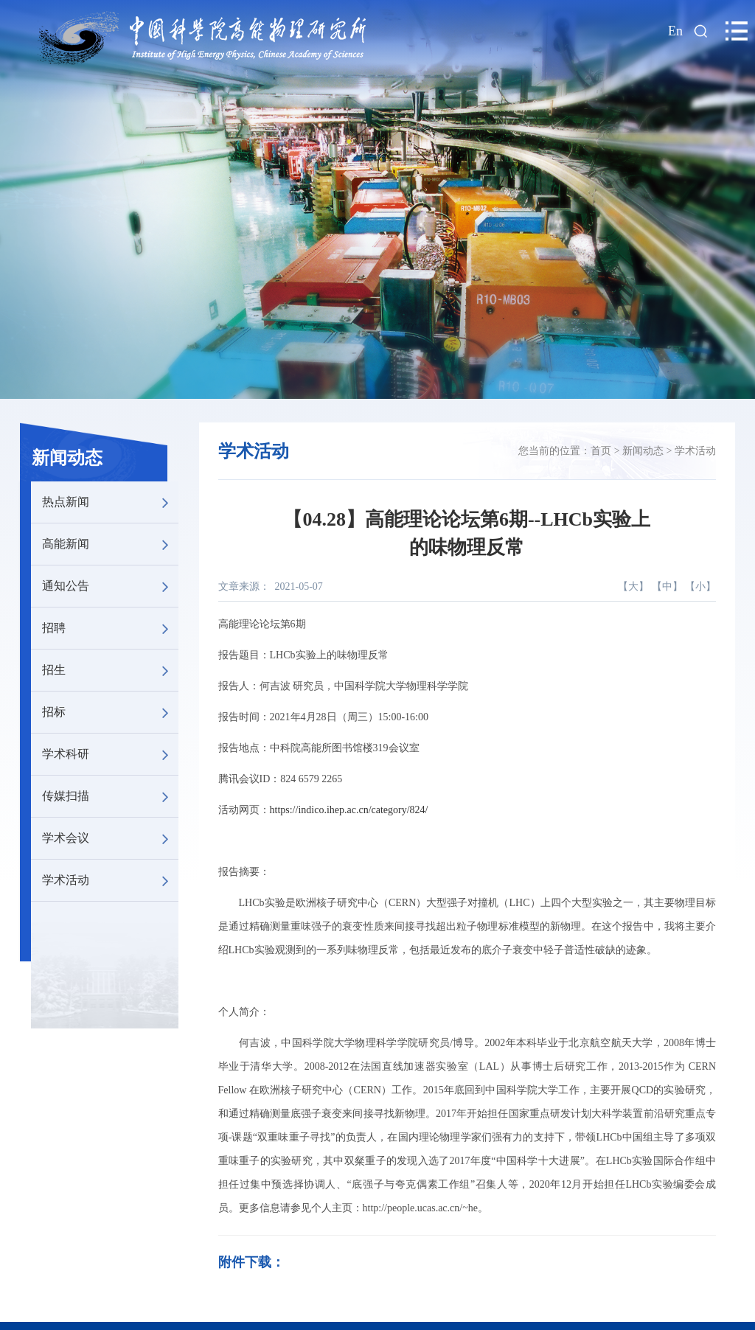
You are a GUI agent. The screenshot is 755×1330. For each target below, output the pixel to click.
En (675, 31)
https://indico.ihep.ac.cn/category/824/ (349, 809)
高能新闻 (110, 544)
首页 (601, 450)
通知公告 (110, 586)
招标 (110, 712)
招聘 (110, 628)
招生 (110, 670)
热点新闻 (110, 502)
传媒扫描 (110, 796)
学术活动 (110, 880)
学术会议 (110, 838)
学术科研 (110, 754)
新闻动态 (67, 457)
